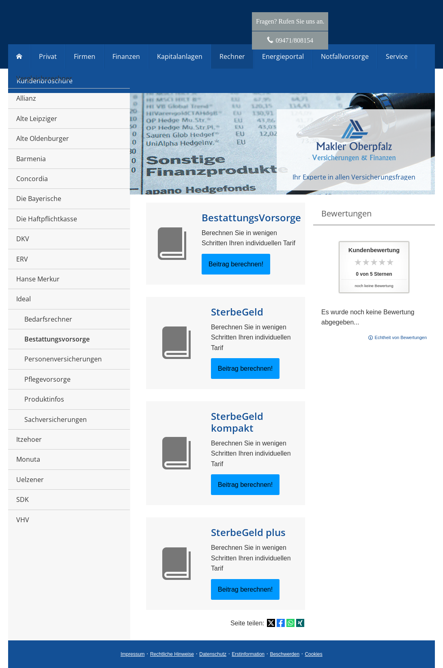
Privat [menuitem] (48, 56)
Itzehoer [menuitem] (29, 439)
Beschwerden (284, 654)
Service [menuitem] (397, 56)
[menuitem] (19, 56)
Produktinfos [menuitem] (44, 399)
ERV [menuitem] (22, 259)
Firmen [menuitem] (84, 56)
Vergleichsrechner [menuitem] (44, 78)
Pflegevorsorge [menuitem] (47, 379)
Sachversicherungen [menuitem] (55, 419)
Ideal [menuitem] (23, 298)
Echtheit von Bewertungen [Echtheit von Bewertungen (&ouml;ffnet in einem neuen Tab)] (401, 337)
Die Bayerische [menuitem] (38, 198)
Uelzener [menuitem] (30, 479)
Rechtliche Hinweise (172, 654)
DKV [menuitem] (22, 238)
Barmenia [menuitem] (31, 158)
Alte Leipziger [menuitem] (36, 118)
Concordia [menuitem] (32, 178)
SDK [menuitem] (22, 499)
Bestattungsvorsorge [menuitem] (57, 339)
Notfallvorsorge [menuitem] (345, 56)
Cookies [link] (313, 654)
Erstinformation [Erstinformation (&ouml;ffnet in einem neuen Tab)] (248, 654)
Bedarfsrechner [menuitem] (48, 319)
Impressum (132, 654)
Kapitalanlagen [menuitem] (179, 56)
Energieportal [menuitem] (283, 56)
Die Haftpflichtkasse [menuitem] (46, 218)
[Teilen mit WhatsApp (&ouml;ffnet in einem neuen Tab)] (290, 623)
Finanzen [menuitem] (126, 56)
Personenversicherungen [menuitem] (63, 359)
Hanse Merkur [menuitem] (38, 279)
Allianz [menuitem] (26, 98)
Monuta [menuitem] (28, 459)
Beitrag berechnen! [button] (236, 264)
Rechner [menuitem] (232, 56)
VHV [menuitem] (22, 519)
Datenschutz (212, 654)
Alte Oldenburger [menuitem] (42, 138)
